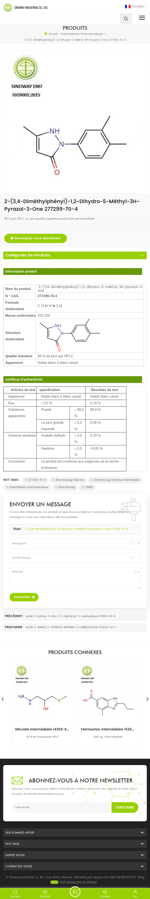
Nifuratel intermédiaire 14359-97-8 (42, 729)
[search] (126, 19)
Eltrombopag (65, 487)
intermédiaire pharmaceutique (27, 487)
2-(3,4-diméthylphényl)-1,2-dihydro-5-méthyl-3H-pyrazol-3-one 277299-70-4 (76, 529)
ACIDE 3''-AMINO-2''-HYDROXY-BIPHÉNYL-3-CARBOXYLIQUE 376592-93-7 (71, 627)
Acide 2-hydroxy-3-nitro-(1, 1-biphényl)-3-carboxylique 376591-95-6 (71, 616)
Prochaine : (15, 627)
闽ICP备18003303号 (123, 880)
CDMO (87, 487)
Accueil (51, 34)
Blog (141, 880)
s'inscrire (125, 807)
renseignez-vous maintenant (35, 238)
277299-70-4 (35, 480)
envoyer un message (75, 891)
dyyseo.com (101, 880)
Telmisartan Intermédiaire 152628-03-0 (108, 729)
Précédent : (15, 616)
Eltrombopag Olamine (68, 480)
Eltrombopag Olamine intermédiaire (115, 480)
